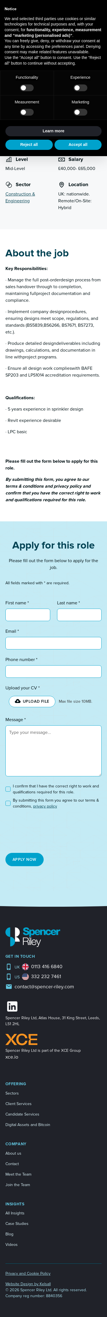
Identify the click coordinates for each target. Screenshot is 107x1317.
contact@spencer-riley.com (44, 987)
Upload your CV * (22, 688)
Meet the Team (18, 1174)
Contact (12, 1163)
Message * (15, 720)
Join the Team (17, 1184)
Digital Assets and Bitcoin (27, 1124)
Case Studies (17, 1223)
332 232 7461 (46, 977)
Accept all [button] (77, 144)
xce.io (11, 1057)
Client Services (18, 1103)
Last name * (68, 603)
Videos (11, 1244)
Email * (12, 631)
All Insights (15, 1213)
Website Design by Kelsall (28, 1284)
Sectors (12, 1093)
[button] (32, 701)
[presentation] (35, 829)
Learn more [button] (53, 131)
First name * (17, 603)
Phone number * (21, 659)
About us (13, 1153)
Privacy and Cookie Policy (28, 1273)
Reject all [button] (29, 144)
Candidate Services (22, 1114)
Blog (9, 1234)
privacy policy (45, 806)
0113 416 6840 (46, 967)
